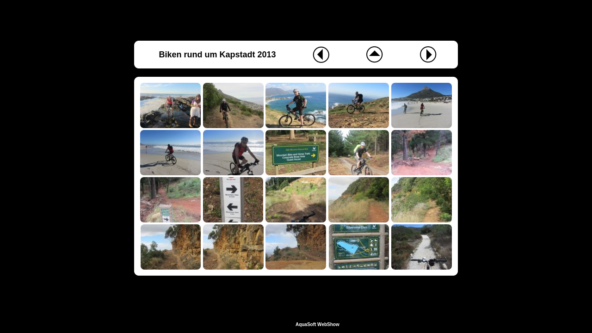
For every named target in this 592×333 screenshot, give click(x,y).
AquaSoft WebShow (317, 324)
